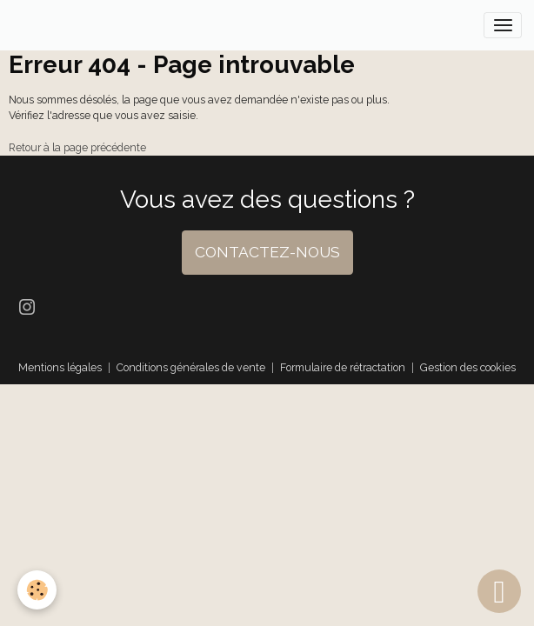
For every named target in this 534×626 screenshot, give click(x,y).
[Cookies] (37, 589)
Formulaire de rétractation (342, 367)
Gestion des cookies (468, 367)
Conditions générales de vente (191, 367)
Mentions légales (60, 367)
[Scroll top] (499, 591)
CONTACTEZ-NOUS (267, 252)
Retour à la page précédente (77, 147)
